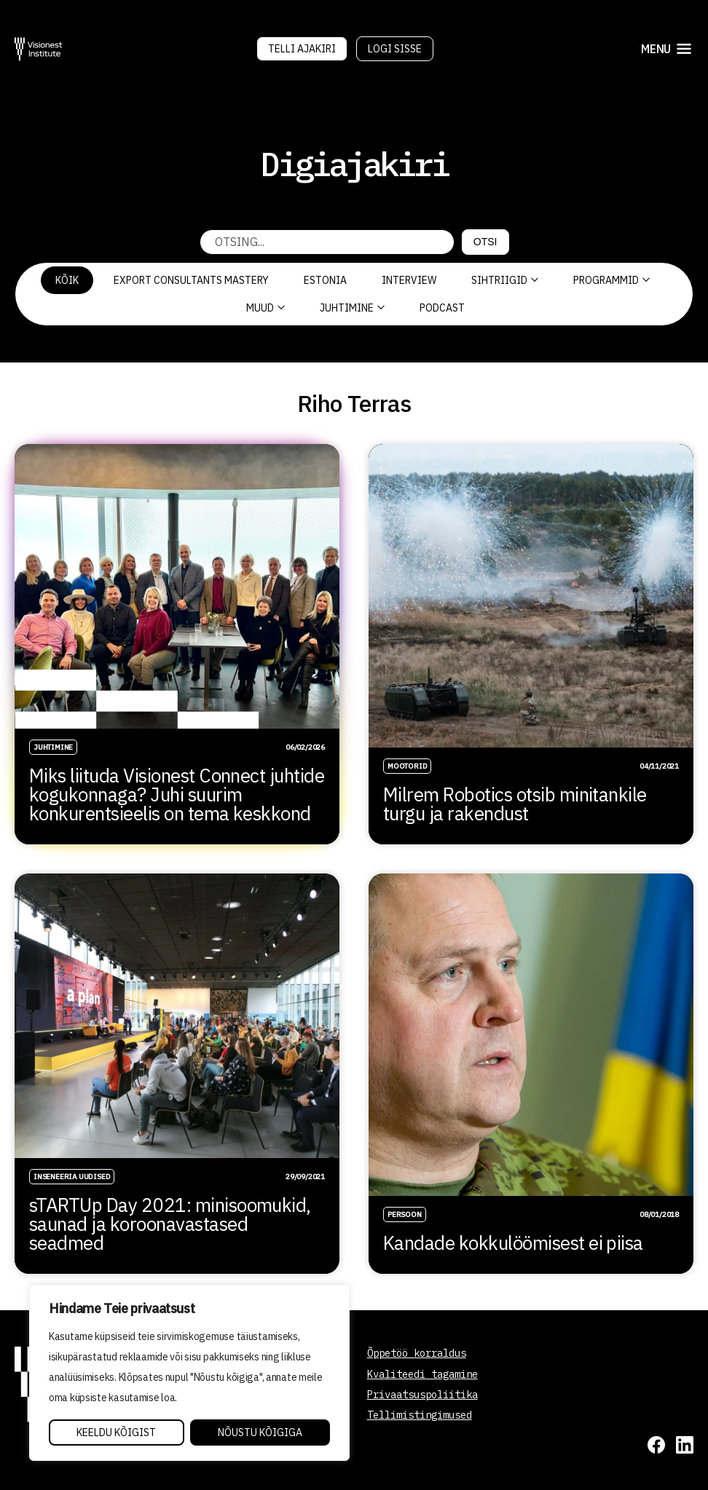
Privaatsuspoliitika (422, 1394)
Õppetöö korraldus (416, 1353)
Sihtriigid (504, 280)
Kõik (67, 280)
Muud (265, 307)
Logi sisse (395, 48)
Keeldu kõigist (116, 1432)
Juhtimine (352, 307)
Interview (409, 280)
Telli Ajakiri (302, 48)
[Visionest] (39, 49)
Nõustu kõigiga (260, 1432)
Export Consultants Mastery (191, 280)
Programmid (611, 280)
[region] (189, 1373)
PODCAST (442, 307)
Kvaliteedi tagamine (422, 1374)
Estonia (325, 280)
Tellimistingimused (419, 1415)
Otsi (485, 241)
